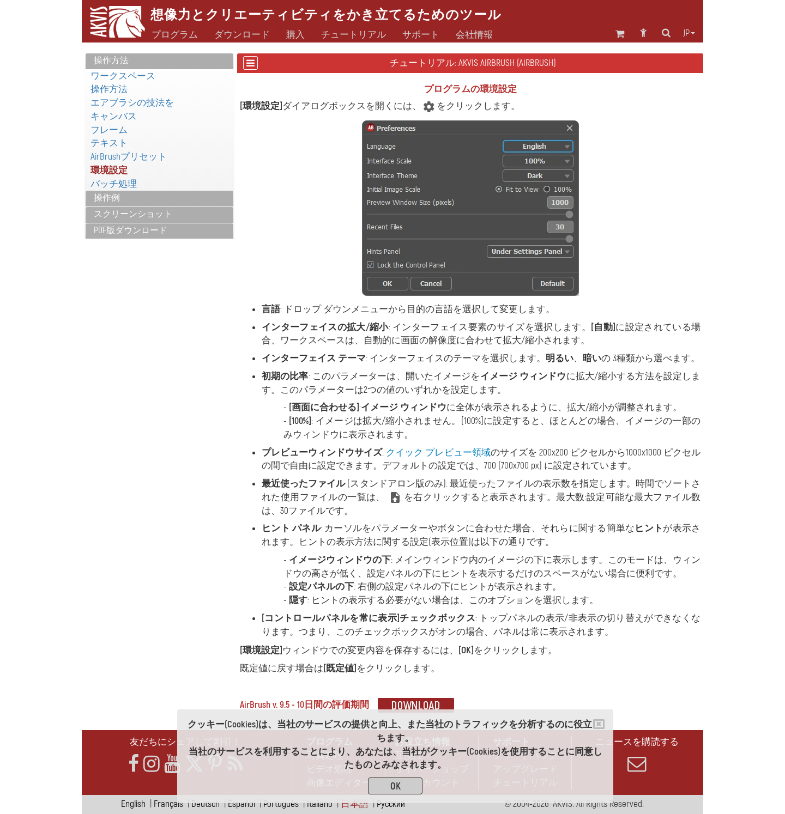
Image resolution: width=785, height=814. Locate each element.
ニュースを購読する (636, 754)
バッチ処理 (113, 184)
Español (241, 804)
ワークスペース (122, 76)
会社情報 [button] (474, 34)
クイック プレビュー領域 (438, 452)
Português (281, 804)
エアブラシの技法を (132, 102)
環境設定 (109, 170)
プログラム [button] (175, 34)
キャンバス (113, 116)
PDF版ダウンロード (130, 230)
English (133, 804)
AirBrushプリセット (128, 156)
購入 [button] (295, 34)
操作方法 (111, 60)
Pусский (391, 804)
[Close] (599, 724)
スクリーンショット (133, 214)
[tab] (159, 61)
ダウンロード (242, 34)
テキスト (109, 143)
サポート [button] (420, 34)
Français (168, 804)
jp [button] (689, 33)
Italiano (320, 804)
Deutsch (205, 804)
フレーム (109, 130)
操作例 (107, 197)
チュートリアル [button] (353, 34)
